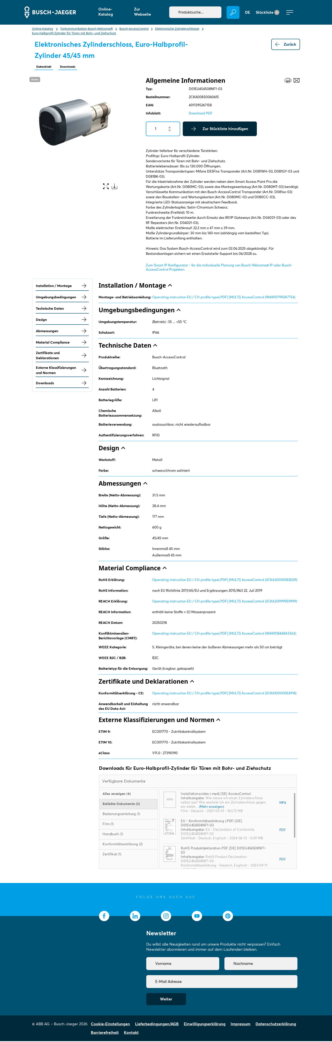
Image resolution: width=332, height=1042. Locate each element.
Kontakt (131, 1033)
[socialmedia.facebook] (104, 917)
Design (62, 320)
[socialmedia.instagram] (166, 917)
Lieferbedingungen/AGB (157, 1024)
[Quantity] (163, 129)
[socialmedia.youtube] (197, 917)
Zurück (285, 44)
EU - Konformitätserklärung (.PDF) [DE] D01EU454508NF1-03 (211, 824)
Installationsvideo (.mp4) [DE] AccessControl (216, 795)
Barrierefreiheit (105, 1033)
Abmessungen (62, 331)
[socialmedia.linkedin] (135, 917)
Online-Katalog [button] (105, 12)
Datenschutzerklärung (276, 1024)
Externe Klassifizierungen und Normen (62, 371)
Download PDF (200, 114)
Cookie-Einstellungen (110, 1024)
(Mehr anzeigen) (211, 807)
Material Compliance (62, 343)
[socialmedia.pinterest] (228, 917)
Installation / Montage (62, 286)
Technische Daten (62, 309)
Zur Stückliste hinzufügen (219, 129)
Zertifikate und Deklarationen (62, 356)
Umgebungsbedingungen (62, 297)
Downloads (75, 67)
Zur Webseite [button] (142, 12)
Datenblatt (46, 67)
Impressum (240, 1024)
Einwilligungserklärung (204, 1024)
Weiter (166, 999)
